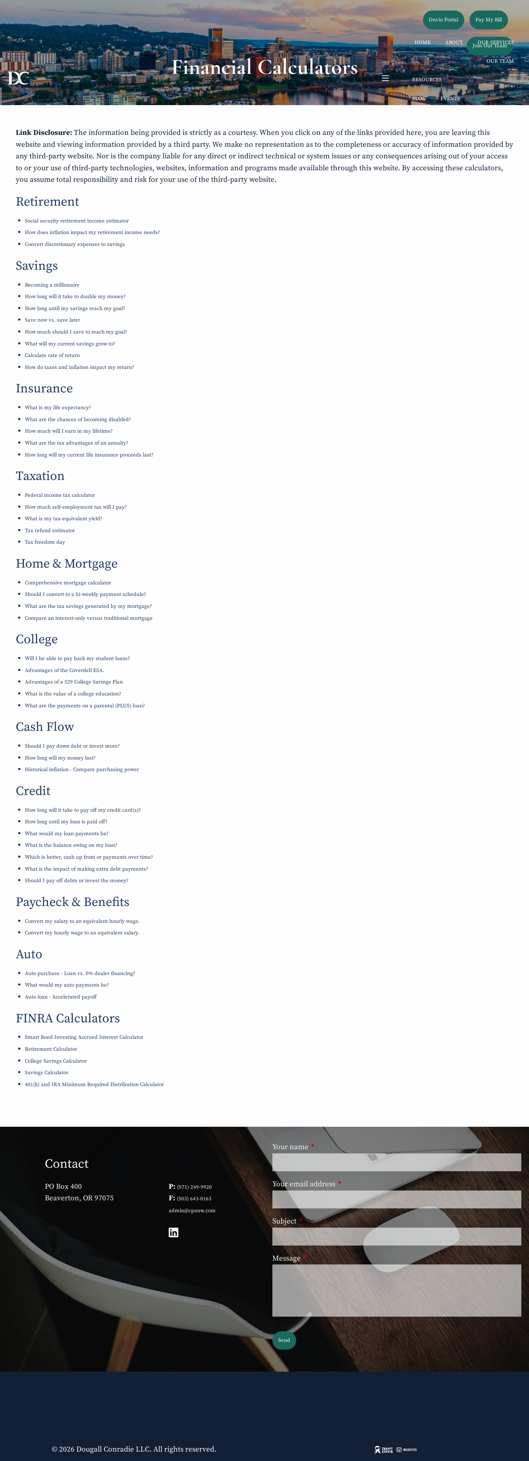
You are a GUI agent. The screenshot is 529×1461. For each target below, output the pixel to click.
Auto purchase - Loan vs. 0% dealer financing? (80, 973)
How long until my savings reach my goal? (75, 308)
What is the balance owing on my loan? (71, 845)
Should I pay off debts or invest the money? (76, 880)
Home (423, 42)
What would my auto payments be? (67, 985)
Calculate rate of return (52, 355)
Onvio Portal (443, 19)
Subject (320, 1221)
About (454, 42)
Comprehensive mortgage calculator (68, 582)
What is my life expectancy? (58, 407)
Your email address (340, 1184)
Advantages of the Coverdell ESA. (64, 670)
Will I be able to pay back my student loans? (77, 658)
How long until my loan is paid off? (66, 821)
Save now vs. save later (52, 320)
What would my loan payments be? (67, 833)
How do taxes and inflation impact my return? (79, 367)
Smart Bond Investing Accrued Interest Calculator (84, 1037)
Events (450, 98)
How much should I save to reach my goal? (76, 332)
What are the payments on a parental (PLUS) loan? (85, 705)
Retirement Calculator (51, 1049)
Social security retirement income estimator (77, 221)
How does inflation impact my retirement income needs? (92, 232)
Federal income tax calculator (60, 495)
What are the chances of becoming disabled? (78, 419)
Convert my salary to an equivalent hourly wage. (82, 921)
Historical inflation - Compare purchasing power (82, 769)
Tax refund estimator (50, 530)
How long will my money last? (60, 758)
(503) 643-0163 (194, 1198)
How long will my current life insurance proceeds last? (89, 455)
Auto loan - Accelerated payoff (61, 997)
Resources (427, 79)
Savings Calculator (46, 1072)
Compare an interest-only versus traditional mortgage (89, 618)
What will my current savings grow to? (70, 344)
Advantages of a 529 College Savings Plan (74, 682)
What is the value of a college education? (73, 694)
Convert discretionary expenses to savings (75, 244)
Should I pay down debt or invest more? (72, 746)
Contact (502, 136)
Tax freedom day (45, 542)
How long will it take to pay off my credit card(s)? (83, 810)
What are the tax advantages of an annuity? (76, 443)
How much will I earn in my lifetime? (69, 431)
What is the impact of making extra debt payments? (86, 869)
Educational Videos (440, 117)
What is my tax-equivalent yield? (63, 518)
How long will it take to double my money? (75, 296)
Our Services (496, 42)
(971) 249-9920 (194, 1187)
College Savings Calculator (56, 1061)
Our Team (500, 61)
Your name (326, 1147)
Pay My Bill (488, 19)
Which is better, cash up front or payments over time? (89, 857)
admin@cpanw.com (192, 1210)
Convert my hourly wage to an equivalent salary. (82, 933)
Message (322, 1258)
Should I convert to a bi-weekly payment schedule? (85, 594)
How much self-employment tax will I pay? (76, 507)
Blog (419, 98)
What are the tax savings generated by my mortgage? (88, 606)
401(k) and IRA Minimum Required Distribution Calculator (94, 1084)
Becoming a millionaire (52, 285)
